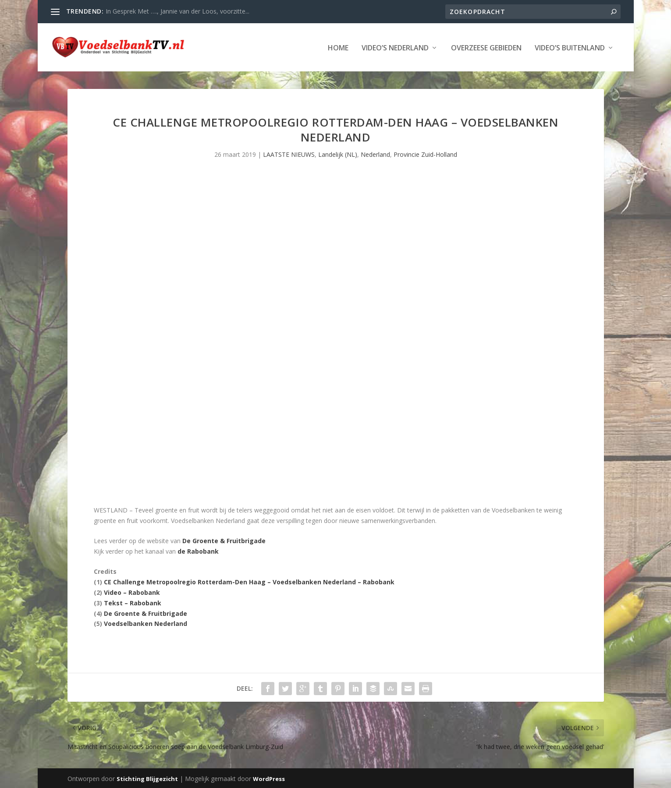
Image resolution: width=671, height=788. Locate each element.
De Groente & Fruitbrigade (224, 540)
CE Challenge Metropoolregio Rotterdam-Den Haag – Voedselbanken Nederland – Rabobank (249, 581)
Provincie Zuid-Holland (425, 153)
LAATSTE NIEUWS (289, 153)
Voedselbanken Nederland (145, 622)
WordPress (269, 778)
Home (338, 47)
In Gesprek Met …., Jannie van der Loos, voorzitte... (177, 11)
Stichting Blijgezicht (147, 778)
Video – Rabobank (132, 591)
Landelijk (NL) (337, 153)
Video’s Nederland (395, 47)
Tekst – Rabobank (132, 602)
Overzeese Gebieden (486, 47)
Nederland (375, 153)
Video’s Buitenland (570, 47)
